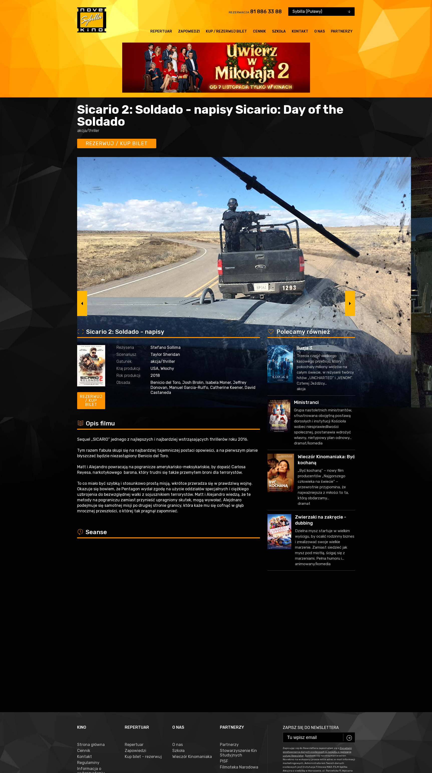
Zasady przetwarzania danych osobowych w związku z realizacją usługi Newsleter (95, 674)
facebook (88, 748)
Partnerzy (342, 31)
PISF (224, 640)
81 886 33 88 (266, 12)
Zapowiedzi (189, 31)
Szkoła (279, 31)
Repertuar (161, 31)
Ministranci (306, 402)
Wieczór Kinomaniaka (192, 636)
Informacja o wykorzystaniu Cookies (91, 652)
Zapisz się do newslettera (311, 606)
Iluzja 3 (304, 348)
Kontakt (300, 31)
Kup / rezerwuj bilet (226, 31)
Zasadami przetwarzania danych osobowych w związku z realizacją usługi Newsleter (317, 631)
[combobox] (321, 11)
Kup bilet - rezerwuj (143, 636)
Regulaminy (88, 642)
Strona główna (91, 624)
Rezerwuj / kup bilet (117, 143)
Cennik (259, 31)
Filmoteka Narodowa (239, 646)
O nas (319, 31)
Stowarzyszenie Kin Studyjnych (238, 632)
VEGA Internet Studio (185, 764)
